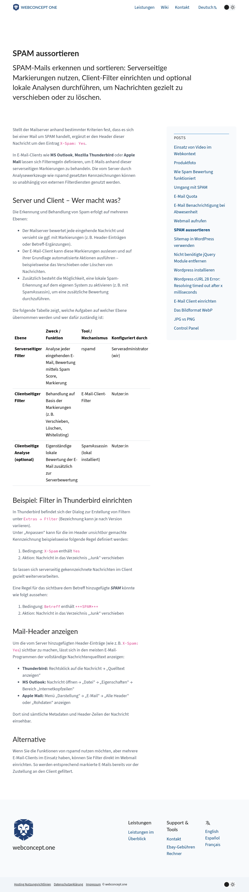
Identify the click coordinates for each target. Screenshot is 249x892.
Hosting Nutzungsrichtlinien (32, 884)
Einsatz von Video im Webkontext (192, 150)
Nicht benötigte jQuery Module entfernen (194, 258)
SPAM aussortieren (192, 230)
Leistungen (144, 7)
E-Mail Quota (185, 196)
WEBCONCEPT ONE (39, 7)
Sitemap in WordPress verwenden (194, 242)
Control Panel (186, 328)
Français (212, 845)
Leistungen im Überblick (141, 835)
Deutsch (207, 7)
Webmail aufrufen (190, 221)
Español (212, 838)
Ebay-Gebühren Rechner (181, 850)
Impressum (93, 884)
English (212, 832)
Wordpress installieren (194, 270)
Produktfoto (185, 163)
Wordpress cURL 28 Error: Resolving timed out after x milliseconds (198, 285)
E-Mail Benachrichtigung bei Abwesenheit (199, 208)
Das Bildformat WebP (193, 310)
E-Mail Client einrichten (195, 301)
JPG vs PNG (184, 319)
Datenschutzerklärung (68, 884)
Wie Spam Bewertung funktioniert (193, 175)
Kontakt (182, 7)
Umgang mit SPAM (190, 187)
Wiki (165, 7)
